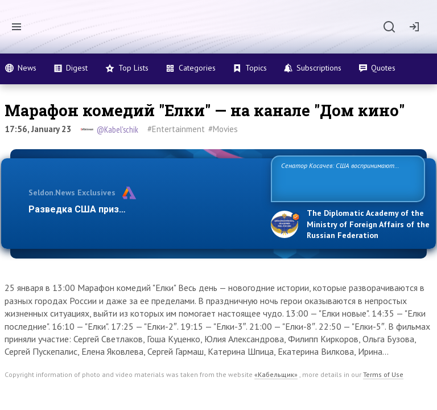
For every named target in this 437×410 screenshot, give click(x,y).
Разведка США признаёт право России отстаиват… (143, 209)
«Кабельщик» (276, 374)
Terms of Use (383, 374)
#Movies (223, 129)
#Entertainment (176, 129)
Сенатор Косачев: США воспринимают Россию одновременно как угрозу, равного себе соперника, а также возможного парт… (346, 178)
